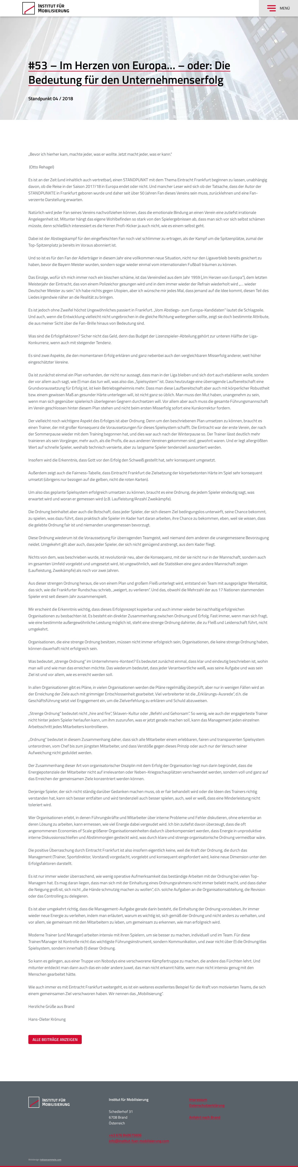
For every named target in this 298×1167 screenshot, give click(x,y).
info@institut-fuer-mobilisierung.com (139, 1141)
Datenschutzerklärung (207, 1105)
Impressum (198, 1099)
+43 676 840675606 (125, 1135)
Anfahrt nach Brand (204, 1117)
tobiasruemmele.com (50, 1159)
